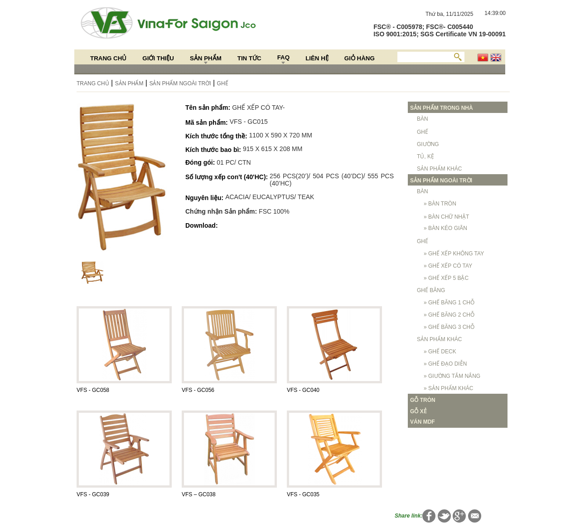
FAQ (283, 57)
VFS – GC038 (199, 494)
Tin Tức (249, 58)
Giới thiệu (158, 58)
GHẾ (222, 83)
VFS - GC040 (303, 390)
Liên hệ (317, 58)
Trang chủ (108, 58)
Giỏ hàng (359, 58)
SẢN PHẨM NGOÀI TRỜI (180, 83)
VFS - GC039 (93, 494)
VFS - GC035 (303, 494)
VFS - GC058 (93, 390)
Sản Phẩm (206, 58)
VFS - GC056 (198, 390)
